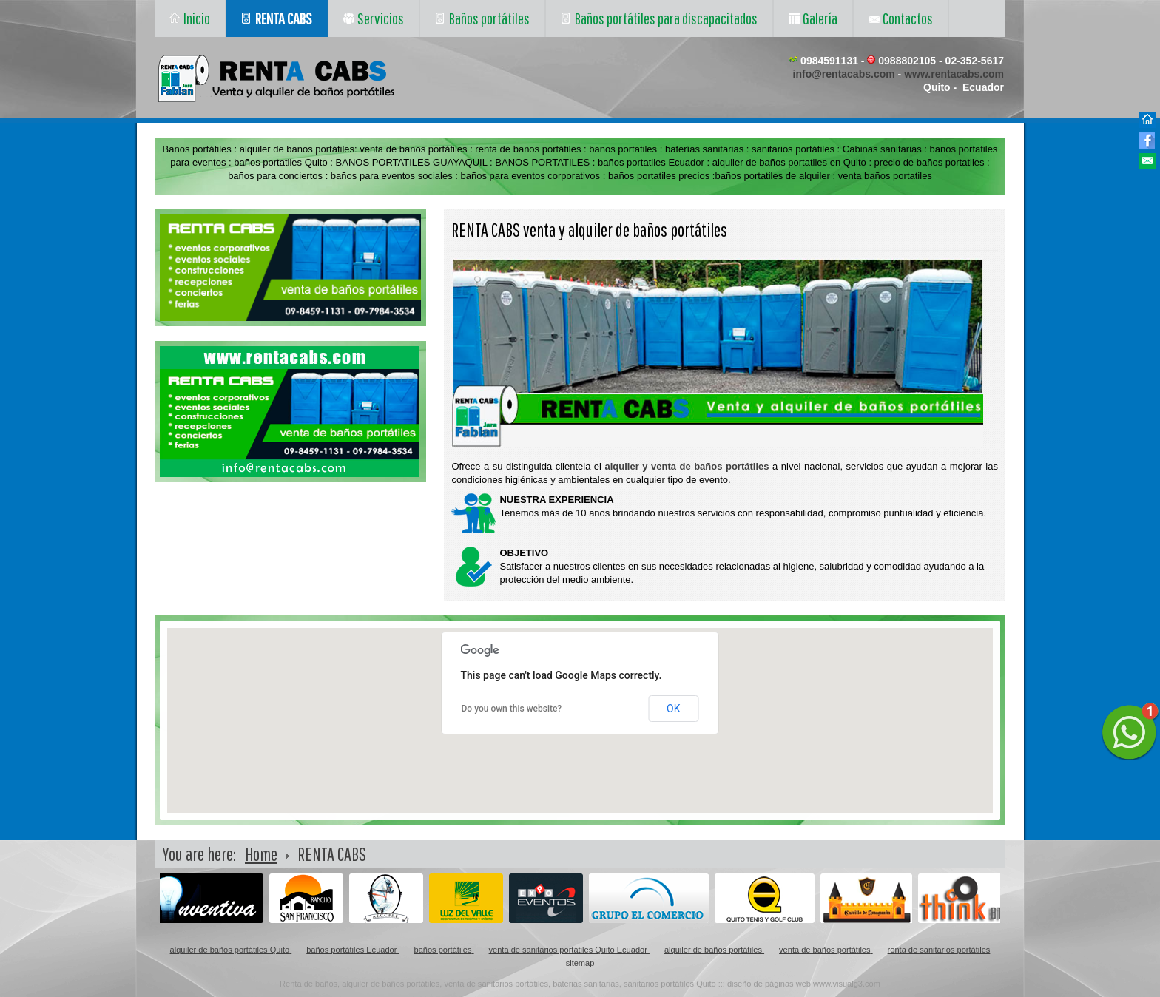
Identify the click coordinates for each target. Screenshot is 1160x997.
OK (673, 708)
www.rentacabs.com (954, 74)
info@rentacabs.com (844, 74)
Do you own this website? (512, 708)
